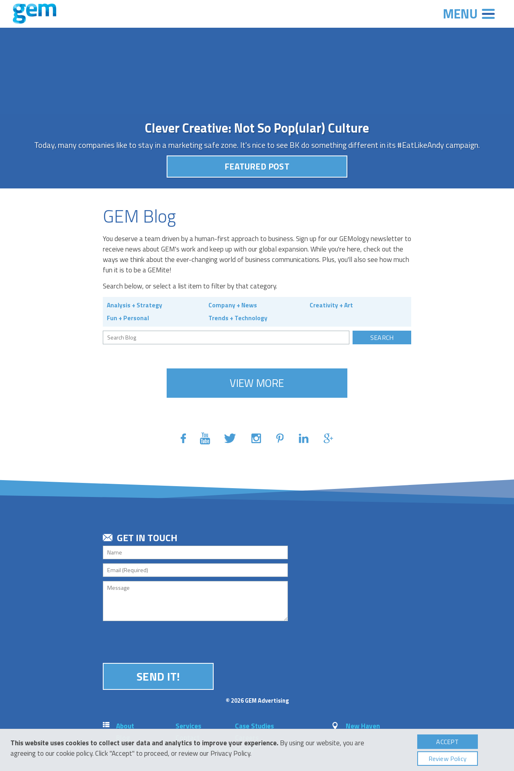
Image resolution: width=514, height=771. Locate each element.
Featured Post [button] (257, 166)
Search (382, 337)
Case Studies (254, 726)
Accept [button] (447, 741)
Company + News (232, 305)
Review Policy (447, 758)
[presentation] (164, 640)
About (125, 726)
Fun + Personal (128, 318)
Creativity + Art (331, 305)
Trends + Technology (237, 318)
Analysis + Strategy (134, 305)
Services (188, 726)
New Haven (363, 726)
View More (257, 383)
